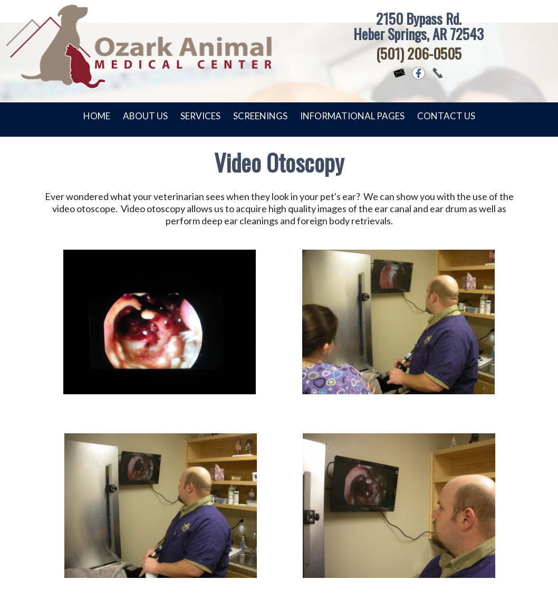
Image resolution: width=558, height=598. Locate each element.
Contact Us (446, 115)
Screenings (260, 115)
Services (200, 115)
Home (96, 115)
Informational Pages (352, 115)
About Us (145, 115)
